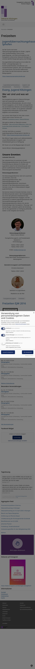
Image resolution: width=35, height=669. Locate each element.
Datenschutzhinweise (20, 324)
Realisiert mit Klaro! (29, 355)
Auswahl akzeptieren (8, 352)
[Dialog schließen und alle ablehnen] (34, 312)
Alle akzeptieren (28, 352)
